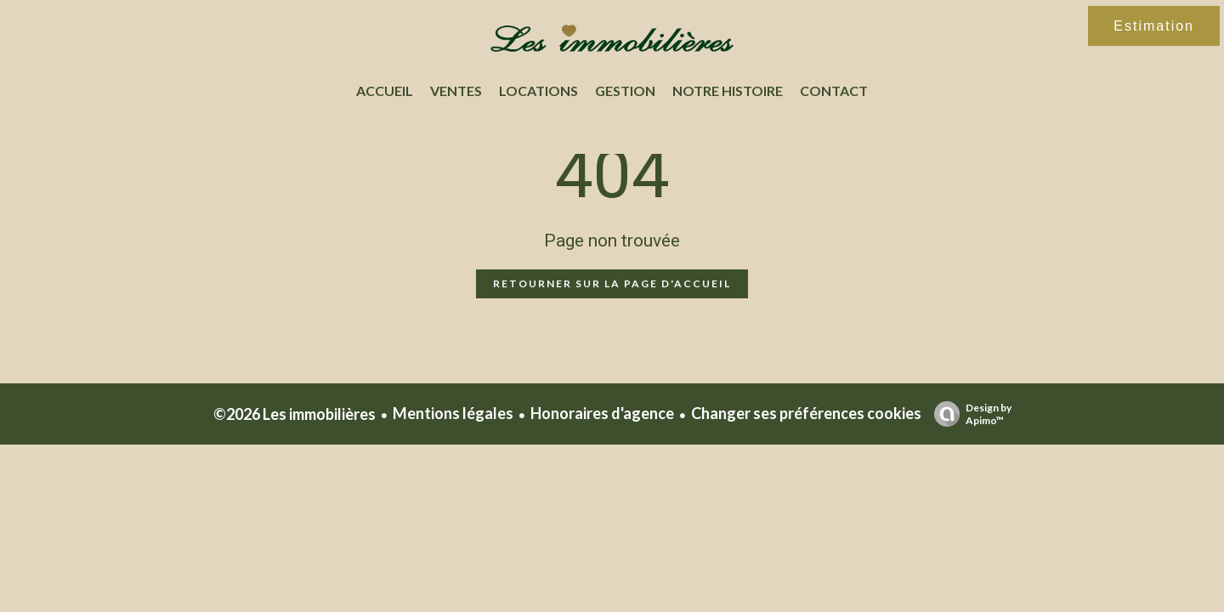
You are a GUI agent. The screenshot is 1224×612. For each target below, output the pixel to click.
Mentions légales (453, 413)
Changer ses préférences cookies (806, 413)
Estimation (1154, 26)
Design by (969, 414)
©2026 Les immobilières (294, 414)
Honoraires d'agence (602, 413)
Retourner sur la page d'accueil (612, 283)
